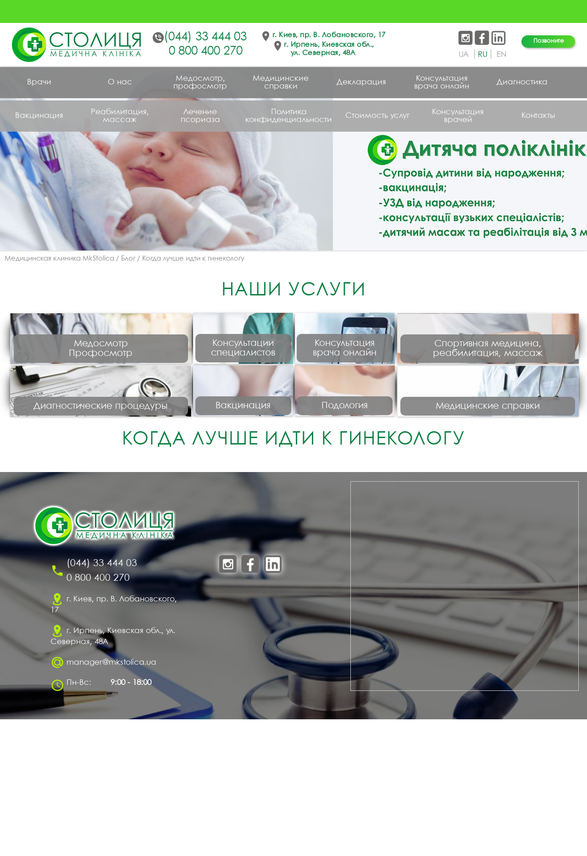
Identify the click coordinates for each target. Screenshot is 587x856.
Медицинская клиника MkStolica (59, 259)
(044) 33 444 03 (205, 37)
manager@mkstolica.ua (111, 799)
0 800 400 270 (206, 51)
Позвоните (548, 41)
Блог (128, 259)
